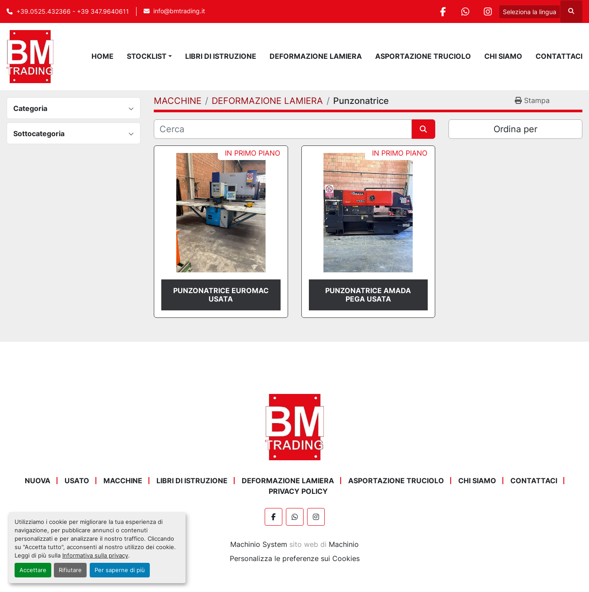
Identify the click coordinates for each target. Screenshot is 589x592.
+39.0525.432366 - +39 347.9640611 (72, 11)
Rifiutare (70, 570)
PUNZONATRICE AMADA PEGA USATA (368, 294)
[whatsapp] (465, 11)
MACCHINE (122, 480)
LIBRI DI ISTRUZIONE (220, 56)
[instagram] (488, 11)
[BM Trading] (294, 426)
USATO (77, 480)
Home (102, 56)
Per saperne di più (120, 570)
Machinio (344, 544)
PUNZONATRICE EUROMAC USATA (221, 294)
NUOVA (37, 480)
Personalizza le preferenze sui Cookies (295, 558)
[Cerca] (282, 129)
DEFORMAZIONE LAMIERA (316, 56)
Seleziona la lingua (529, 11)
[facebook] (443, 11)
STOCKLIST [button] (147, 56)
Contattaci (559, 56)
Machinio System (258, 544)
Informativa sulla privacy (95, 555)
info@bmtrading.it (179, 11)
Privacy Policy (298, 491)
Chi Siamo (503, 56)
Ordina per (515, 129)
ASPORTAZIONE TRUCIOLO (423, 56)
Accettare (32, 570)
